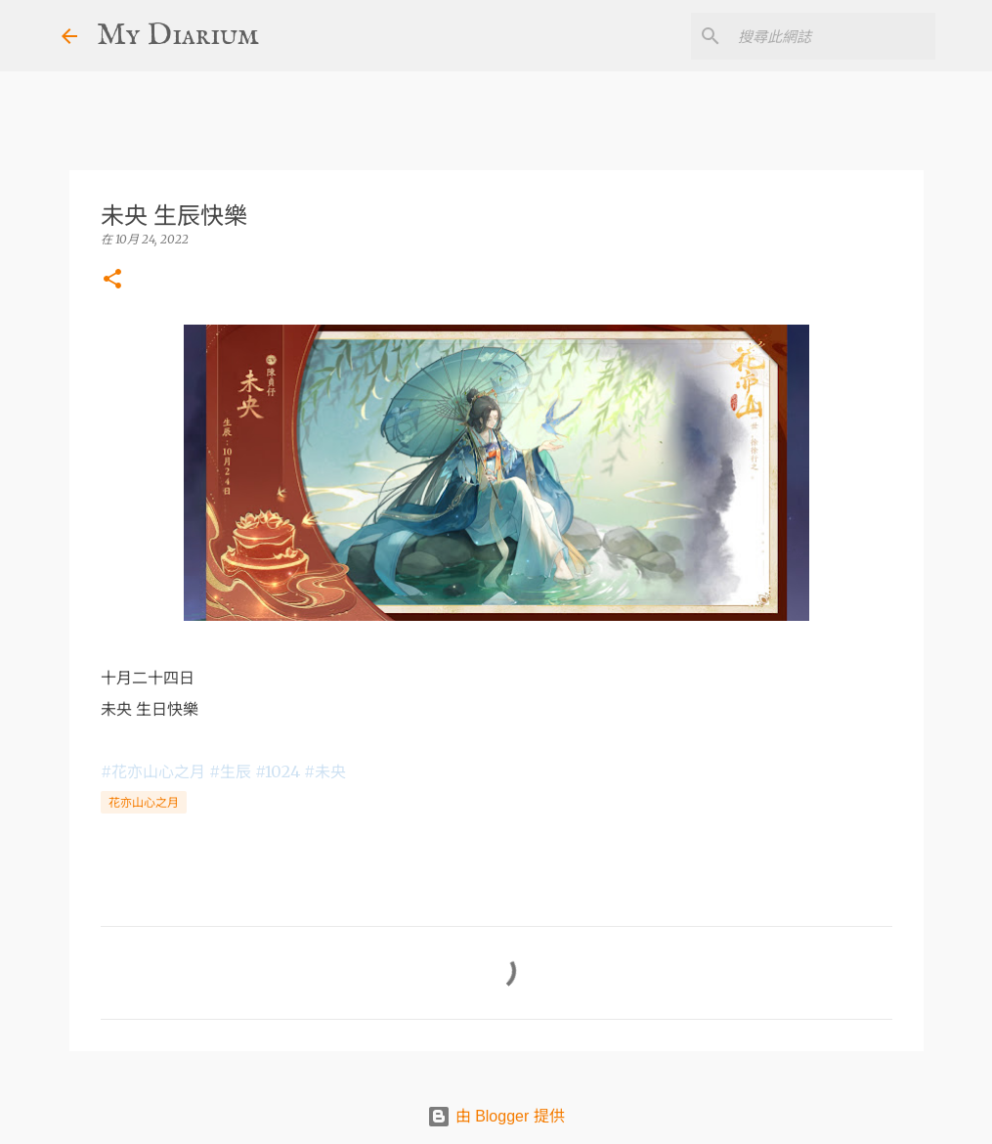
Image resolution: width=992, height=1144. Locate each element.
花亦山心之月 (143, 803)
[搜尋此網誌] (832, 36)
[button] (112, 280)
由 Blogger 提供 (495, 1116)
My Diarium (178, 36)
